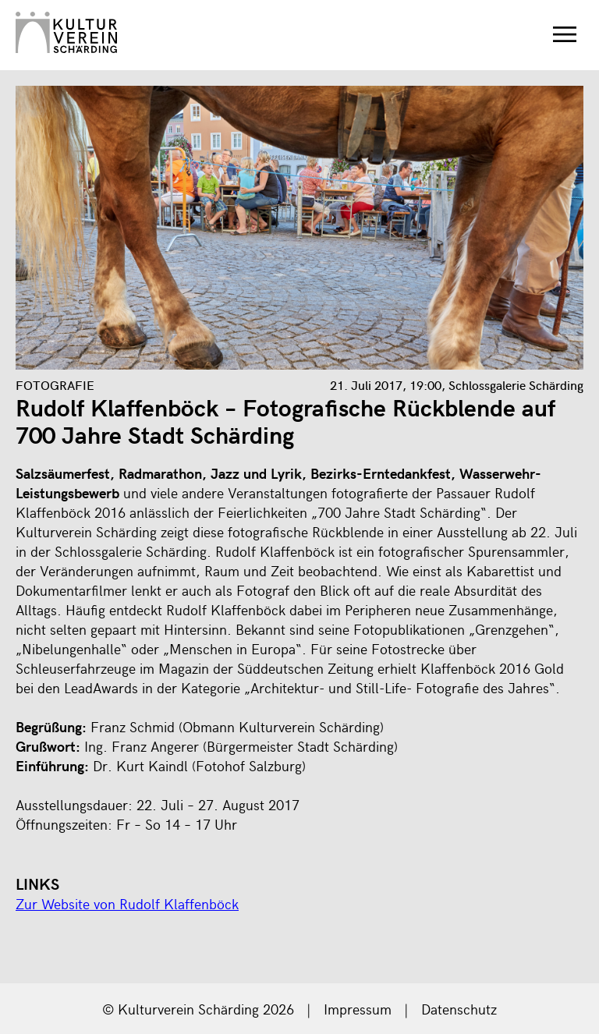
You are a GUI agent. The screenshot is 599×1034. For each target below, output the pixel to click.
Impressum (358, 1008)
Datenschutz (459, 1008)
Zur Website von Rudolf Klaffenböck (127, 903)
